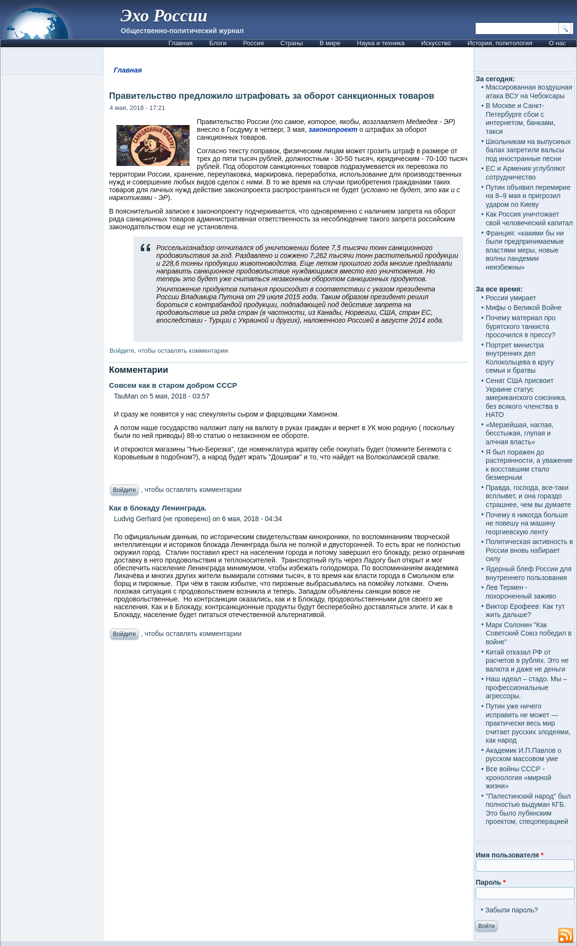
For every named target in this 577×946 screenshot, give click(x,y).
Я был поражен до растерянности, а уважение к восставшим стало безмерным (529, 465)
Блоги (217, 43)
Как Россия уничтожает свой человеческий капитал (529, 218)
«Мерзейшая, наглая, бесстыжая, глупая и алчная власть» (520, 433)
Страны (291, 43)
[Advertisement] (288, 757)
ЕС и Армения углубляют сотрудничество (525, 172)
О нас (557, 43)
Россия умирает (511, 298)
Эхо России (163, 15)
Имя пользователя (509, 855)
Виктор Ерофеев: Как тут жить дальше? (525, 610)
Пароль (490, 882)
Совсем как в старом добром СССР (173, 385)
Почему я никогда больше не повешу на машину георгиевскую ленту (527, 523)
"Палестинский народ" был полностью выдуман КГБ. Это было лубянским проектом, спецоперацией (528, 809)
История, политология (499, 43)
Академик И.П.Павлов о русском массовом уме (523, 754)
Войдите (122, 350)
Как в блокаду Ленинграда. (158, 508)
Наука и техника (381, 43)
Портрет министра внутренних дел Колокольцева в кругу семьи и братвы (520, 358)
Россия (253, 43)
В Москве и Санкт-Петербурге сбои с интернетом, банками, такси (521, 118)
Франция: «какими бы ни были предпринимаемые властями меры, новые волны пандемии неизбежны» (525, 250)
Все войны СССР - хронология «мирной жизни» (519, 777)
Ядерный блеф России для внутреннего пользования (529, 573)
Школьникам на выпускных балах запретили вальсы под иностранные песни (528, 150)
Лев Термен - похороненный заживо (521, 591)
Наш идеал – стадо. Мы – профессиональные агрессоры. (526, 687)
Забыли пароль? (511, 910)
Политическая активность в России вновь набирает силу (529, 550)
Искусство (436, 43)
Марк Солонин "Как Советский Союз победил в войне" (529, 633)
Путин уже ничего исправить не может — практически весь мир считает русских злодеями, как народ (528, 723)
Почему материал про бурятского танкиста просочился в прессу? (521, 326)
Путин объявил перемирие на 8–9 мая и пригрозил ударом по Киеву (528, 195)
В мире (330, 43)
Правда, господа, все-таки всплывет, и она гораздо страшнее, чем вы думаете (528, 496)
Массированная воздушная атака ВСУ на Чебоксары (529, 91)
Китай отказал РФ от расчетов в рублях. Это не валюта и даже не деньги (527, 660)
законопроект (333, 129)
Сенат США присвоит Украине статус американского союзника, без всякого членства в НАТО (526, 397)
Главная (180, 43)
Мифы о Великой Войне (524, 307)
